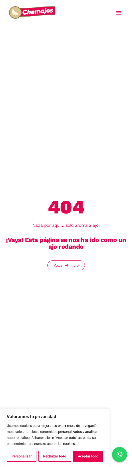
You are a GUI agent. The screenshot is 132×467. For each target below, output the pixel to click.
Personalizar (21, 456)
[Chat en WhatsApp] (119, 454)
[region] (55, 437)
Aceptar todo (88, 456)
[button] (119, 13)
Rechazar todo (54, 456)
